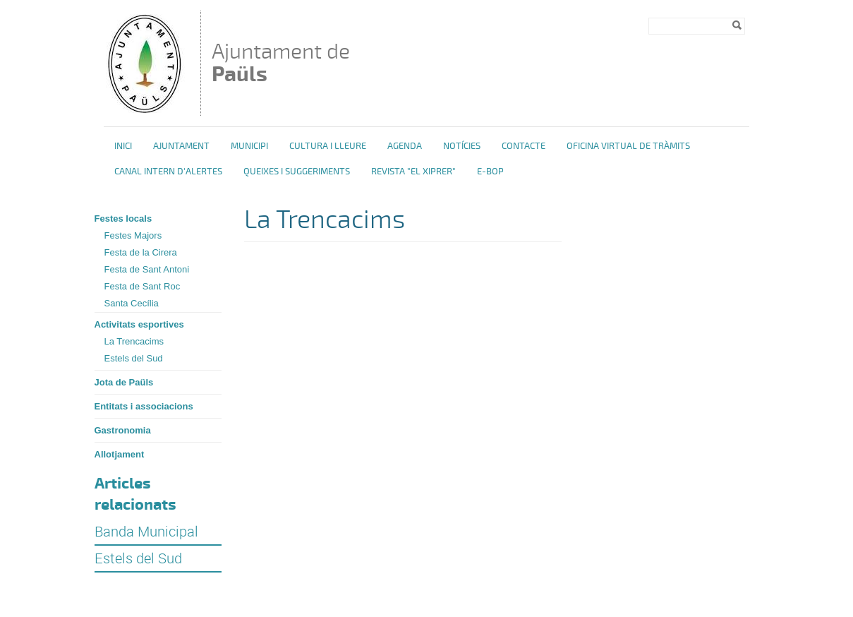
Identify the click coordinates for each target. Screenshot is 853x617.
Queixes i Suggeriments (296, 171)
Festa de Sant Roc (142, 286)
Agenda (404, 146)
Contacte (523, 146)
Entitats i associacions (144, 406)
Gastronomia (123, 430)
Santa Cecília (131, 303)
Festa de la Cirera (140, 252)
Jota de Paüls (124, 382)
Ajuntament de (281, 62)
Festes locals (123, 218)
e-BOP (490, 171)
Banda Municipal (146, 531)
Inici (123, 146)
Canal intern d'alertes (168, 171)
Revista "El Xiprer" (413, 171)
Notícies (461, 146)
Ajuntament (181, 146)
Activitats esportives (139, 324)
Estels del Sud (133, 358)
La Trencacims (134, 341)
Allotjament (120, 454)
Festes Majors (133, 235)
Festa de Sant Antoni (147, 269)
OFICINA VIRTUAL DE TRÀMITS (628, 146)
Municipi (249, 146)
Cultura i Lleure (327, 146)
